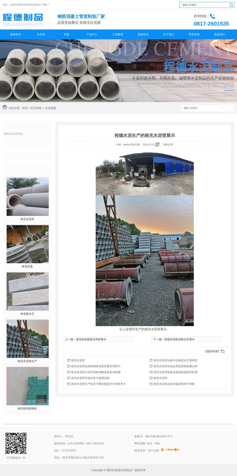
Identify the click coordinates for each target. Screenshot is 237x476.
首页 (25, 108)
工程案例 (117, 34)
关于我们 (168, 34)
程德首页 (15, 34)
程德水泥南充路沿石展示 (179, 339)
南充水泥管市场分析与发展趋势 (90, 378)
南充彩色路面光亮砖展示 (91, 339)
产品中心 (92, 34)
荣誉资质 (194, 34)
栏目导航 (36, 108)
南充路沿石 (27, 313)
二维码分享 (167, 144)
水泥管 (41, 34)
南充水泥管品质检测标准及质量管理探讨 (96, 366)
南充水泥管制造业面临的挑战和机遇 (176, 372)
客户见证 (16, 156)
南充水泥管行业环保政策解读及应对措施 (96, 372)
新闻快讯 (143, 34)
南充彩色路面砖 (27, 408)
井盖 (66, 34)
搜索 (227, 108)
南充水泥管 (27, 219)
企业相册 (50, 108)
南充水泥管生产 (27, 361)
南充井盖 (27, 266)
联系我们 (219, 34)
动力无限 (153, 450)
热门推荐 (16, 169)
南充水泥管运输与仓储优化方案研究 (176, 360)
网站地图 (139, 443)
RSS (150, 443)
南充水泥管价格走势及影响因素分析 (176, 366)
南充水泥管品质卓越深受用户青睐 (174, 383)
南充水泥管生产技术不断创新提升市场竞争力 (98, 383)
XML (157, 443)
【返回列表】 (212, 351)
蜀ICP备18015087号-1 (159, 436)
